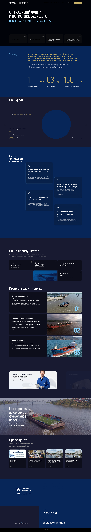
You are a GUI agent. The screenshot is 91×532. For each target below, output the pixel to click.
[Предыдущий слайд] (5, 125)
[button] (78, 3)
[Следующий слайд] (86, 125)
